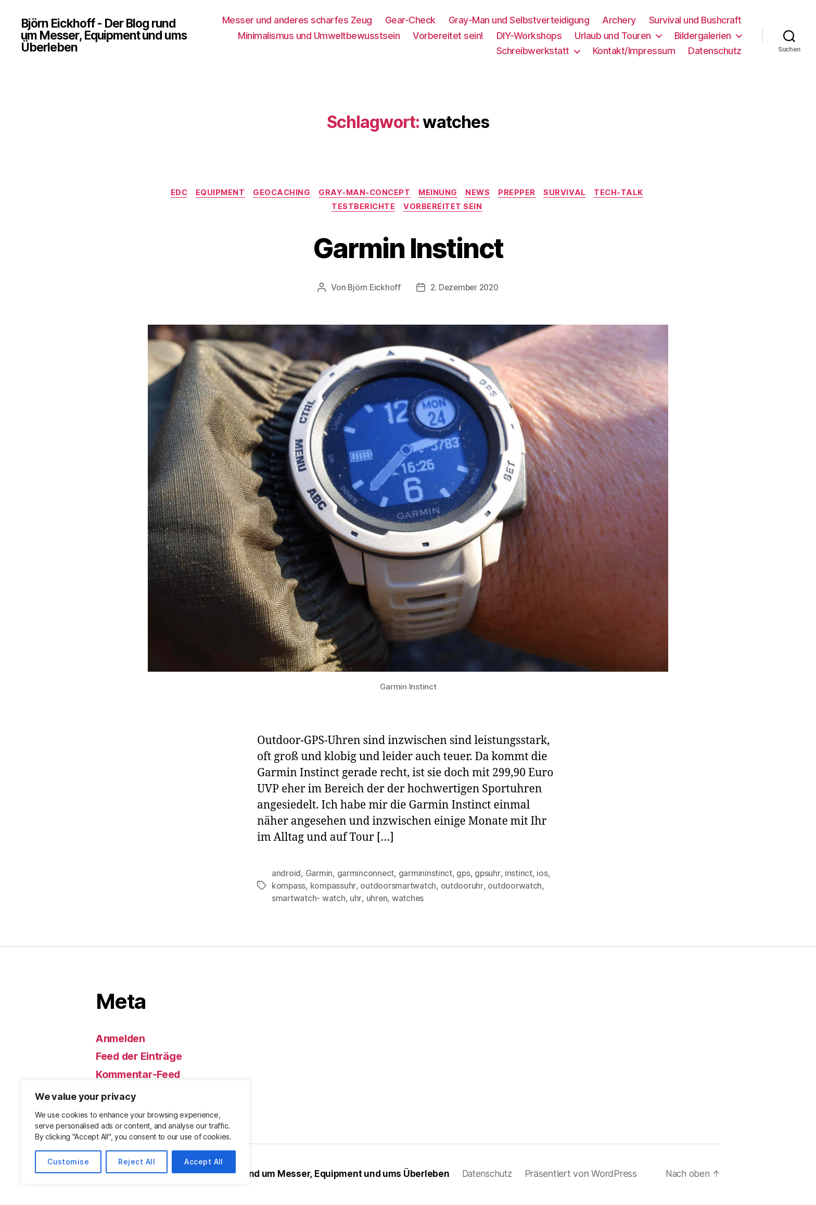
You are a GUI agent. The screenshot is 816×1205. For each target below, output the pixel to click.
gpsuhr (488, 875)
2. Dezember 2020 (464, 290)
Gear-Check (410, 20)
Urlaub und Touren (613, 35)
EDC (168, 193)
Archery (619, 20)
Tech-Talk (632, 193)
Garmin (319, 875)
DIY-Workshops (529, 35)
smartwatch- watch (309, 900)
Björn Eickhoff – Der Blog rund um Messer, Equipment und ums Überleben (294, 1175)
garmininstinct (425, 875)
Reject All (136, 1161)
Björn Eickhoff (372, 290)
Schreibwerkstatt (532, 50)
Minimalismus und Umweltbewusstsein (319, 35)
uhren (377, 900)
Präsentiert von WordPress (593, 1175)
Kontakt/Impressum (634, 50)
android (286, 875)
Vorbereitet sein (445, 209)
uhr (356, 900)
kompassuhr (333, 888)
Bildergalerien (702, 35)
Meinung (440, 193)
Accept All (203, 1161)
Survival (575, 193)
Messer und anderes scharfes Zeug (297, 20)
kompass (289, 888)
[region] (135, 1132)
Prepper (524, 193)
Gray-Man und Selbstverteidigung (519, 20)
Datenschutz (715, 50)
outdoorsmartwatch (399, 888)
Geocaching (277, 193)
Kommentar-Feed (141, 1076)
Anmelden (122, 1040)
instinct (519, 875)
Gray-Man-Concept (363, 193)
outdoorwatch (515, 888)
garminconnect (365, 875)
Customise (68, 1161)
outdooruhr (462, 888)
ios (543, 875)
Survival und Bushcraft (695, 20)
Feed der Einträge (142, 1058)
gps (464, 875)
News (482, 193)
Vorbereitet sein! (448, 35)
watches (408, 900)
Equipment (212, 193)
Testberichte (363, 209)
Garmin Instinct (408, 249)
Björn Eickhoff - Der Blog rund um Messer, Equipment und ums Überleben (104, 35)
